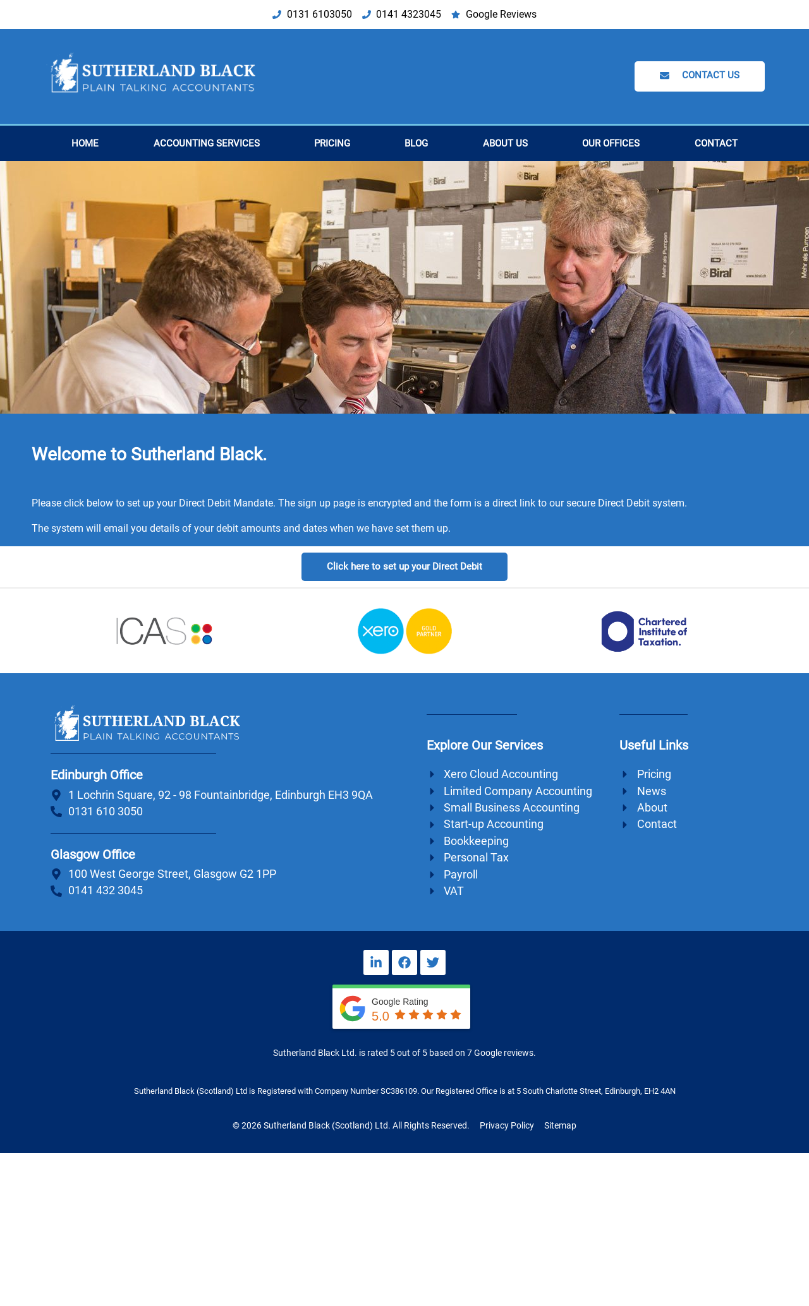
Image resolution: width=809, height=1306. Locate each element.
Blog (416, 143)
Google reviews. (505, 1053)
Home (85, 143)
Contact (716, 143)
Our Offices (611, 143)
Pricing (332, 143)
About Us (505, 143)
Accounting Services (207, 143)
